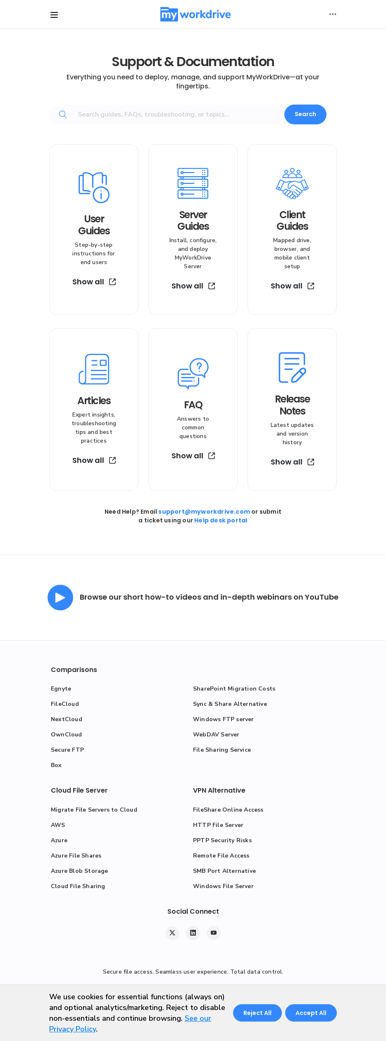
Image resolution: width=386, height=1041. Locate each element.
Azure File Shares (76, 856)
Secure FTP (67, 750)
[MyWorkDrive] (195, 14)
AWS (58, 825)
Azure (59, 840)
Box (56, 765)
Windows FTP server (223, 719)
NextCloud (66, 719)
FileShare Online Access (228, 810)
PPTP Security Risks (222, 840)
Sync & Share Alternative (230, 704)
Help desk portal (220, 520)
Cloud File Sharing (78, 886)
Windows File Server (223, 886)
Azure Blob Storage (79, 871)
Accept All (310, 1013)
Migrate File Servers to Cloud (94, 810)
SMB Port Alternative (224, 871)
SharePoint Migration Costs (234, 689)
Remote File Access (221, 856)
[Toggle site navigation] (54, 15)
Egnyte (61, 689)
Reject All (257, 1013)
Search (305, 114)
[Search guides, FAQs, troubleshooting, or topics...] (183, 114)
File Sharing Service (222, 750)
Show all (94, 281)
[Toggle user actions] (333, 14)
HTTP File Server (218, 825)
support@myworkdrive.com (204, 511)
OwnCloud (66, 734)
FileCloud (65, 704)
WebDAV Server (216, 734)
